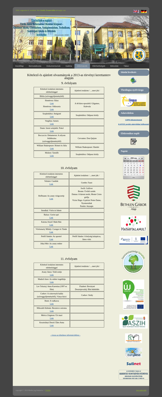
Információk (82, 66)
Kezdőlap (19, 66)
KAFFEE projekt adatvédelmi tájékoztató (133, 124)
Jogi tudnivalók (141, 390)
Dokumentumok (53, 66)
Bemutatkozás (35, 66)
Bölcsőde (114, 66)
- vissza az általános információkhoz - (65, 335)
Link (52, 103)
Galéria (69, 66)
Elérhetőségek (99, 66)
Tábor (126, 66)
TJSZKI (48, 390)
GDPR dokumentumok (133, 120)
